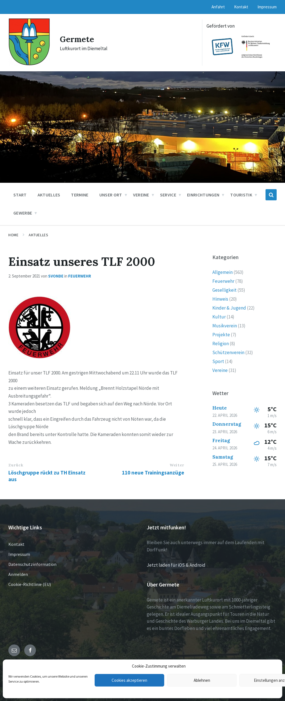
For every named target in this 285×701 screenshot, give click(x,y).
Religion (220, 343)
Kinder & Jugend (229, 308)
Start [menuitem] (20, 195)
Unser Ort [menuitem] (110, 195)
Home (13, 234)
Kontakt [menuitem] (241, 6)
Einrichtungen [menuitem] (203, 195)
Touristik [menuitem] (241, 195)
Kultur (219, 317)
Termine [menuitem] (79, 195)
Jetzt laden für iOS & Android (176, 565)
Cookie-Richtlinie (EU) (29, 584)
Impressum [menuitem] (267, 6)
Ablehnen (202, 680)
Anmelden (18, 574)
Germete (77, 39)
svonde (55, 276)
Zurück (15, 465)
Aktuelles (38, 234)
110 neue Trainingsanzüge (153, 472)
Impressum (19, 554)
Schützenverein (228, 352)
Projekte (221, 335)
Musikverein (224, 326)
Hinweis (220, 299)
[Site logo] (29, 64)
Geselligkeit (224, 290)
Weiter (176, 465)
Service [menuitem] (168, 195)
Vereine (220, 370)
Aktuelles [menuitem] (49, 195)
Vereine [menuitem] (141, 195)
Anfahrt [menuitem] (218, 6)
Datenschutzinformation (32, 564)
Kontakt (16, 544)
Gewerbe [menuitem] (22, 213)
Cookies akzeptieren (129, 680)
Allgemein (222, 272)
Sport (218, 361)
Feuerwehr (79, 276)
